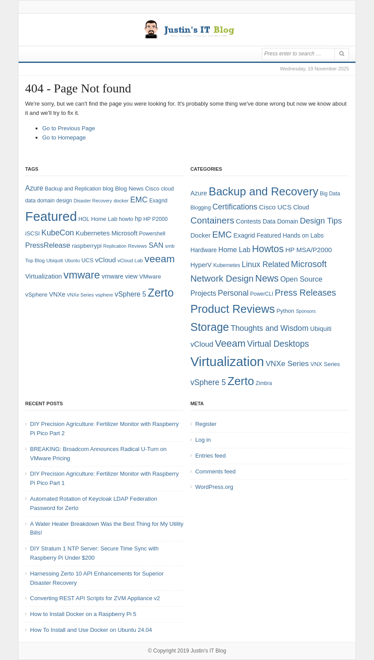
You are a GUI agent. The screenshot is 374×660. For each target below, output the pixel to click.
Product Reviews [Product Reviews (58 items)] (233, 309)
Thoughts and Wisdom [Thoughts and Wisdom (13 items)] (269, 328)
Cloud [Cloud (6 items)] (301, 207)
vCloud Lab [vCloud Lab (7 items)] (130, 260)
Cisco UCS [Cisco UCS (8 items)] (275, 207)
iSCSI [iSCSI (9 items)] (32, 233)
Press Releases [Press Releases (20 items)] (305, 292)
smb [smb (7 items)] (170, 246)
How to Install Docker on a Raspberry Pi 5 (83, 614)
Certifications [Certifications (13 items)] (235, 206)
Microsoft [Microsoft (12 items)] (124, 233)
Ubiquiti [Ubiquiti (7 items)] (54, 260)
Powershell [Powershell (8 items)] (152, 234)
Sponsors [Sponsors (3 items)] (305, 311)
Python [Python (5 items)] (285, 311)
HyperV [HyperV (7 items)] (201, 264)
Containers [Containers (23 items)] (213, 220)
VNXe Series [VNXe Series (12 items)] (287, 363)
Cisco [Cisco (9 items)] (152, 188)
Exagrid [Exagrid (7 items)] (244, 235)
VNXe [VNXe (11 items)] (57, 294)
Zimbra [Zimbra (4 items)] (264, 383)
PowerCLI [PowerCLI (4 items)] (261, 294)
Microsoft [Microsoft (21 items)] (309, 264)
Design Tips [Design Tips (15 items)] (321, 220)
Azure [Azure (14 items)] (34, 188)
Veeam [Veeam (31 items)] (230, 343)
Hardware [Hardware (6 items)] (204, 249)
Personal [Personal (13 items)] (233, 293)
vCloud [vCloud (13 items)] (105, 260)
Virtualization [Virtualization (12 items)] (43, 276)
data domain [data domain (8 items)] (40, 201)
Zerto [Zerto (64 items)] (161, 292)
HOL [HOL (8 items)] (83, 219)
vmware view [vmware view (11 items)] (120, 276)
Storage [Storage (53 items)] (210, 327)
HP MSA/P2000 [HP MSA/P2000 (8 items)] (309, 249)
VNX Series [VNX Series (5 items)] (325, 364)
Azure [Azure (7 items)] (199, 193)
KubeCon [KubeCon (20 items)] (57, 232)
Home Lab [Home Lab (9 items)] (104, 219)
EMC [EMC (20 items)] (139, 199)
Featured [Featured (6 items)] (269, 235)
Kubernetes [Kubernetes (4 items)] (226, 265)
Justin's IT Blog (208, 651)
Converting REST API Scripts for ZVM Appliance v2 (95, 598)
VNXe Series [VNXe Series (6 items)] (80, 294)
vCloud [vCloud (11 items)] (202, 344)
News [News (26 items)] (267, 278)
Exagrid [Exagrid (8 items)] (158, 201)
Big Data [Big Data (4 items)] (330, 194)
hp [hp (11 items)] (138, 218)
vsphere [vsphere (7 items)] (104, 294)
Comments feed (215, 471)
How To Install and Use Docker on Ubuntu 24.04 (91, 630)
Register (205, 424)
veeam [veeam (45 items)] (159, 258)
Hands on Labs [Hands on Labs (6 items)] (302, 235)
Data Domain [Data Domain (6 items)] (280, 221)
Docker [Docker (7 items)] (201, 235)
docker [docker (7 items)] (121, 200)
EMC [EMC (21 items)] (222, 234)
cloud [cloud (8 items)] (167, 189)
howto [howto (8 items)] (126, 219)
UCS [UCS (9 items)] (87, 260)
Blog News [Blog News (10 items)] (129, 188)
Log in (203, 439)
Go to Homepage (64, 137)
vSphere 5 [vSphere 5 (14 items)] (130, 294)
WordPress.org (214, 487)
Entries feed (210, 455)
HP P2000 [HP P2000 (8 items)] (155, 219)
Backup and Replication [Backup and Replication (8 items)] (73, 189)
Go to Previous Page (68, 128)
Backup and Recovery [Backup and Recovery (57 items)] (263, 191)
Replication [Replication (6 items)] (115, 246)
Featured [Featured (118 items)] (51, 216)
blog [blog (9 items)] (108, 188)
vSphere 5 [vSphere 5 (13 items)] (208, 382)
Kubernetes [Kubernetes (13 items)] (93, 233)
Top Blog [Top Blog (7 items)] (34, 260)
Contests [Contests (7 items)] (248, 221)
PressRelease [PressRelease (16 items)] (47, 245)
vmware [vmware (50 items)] (81, 275)
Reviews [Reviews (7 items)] (137, 246)
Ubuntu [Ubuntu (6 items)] (72, 260)
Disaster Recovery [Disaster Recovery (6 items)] (92, 200)
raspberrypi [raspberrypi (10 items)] (87, 245)
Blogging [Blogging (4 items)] (201, 208)
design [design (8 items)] (64, 201)
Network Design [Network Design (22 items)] (222, 278)
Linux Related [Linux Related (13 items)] (265, 264)
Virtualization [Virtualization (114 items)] (227, 361)
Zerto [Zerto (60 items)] (240, 381)
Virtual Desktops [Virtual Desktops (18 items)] (278, 343)
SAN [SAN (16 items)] (156, 245)
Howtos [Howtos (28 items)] (268, 248)
